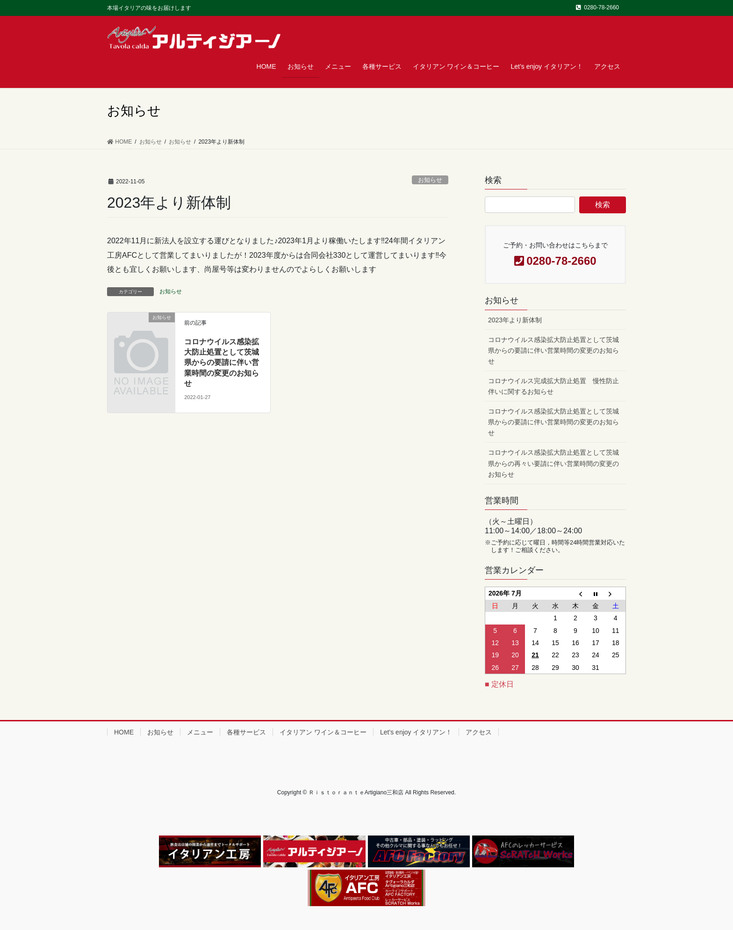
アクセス (479, 732)
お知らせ (430, 179)
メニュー (200, 732)
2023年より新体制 (515, 320)
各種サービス (246, 732)
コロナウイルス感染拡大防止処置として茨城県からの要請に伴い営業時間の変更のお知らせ (221, 363)
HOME (124, 732)
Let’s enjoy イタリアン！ (416, 732)
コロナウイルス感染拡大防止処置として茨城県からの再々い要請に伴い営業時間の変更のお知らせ (553, 463)
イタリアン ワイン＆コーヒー (323, 732)
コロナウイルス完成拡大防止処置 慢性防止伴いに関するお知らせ (553, 386)
